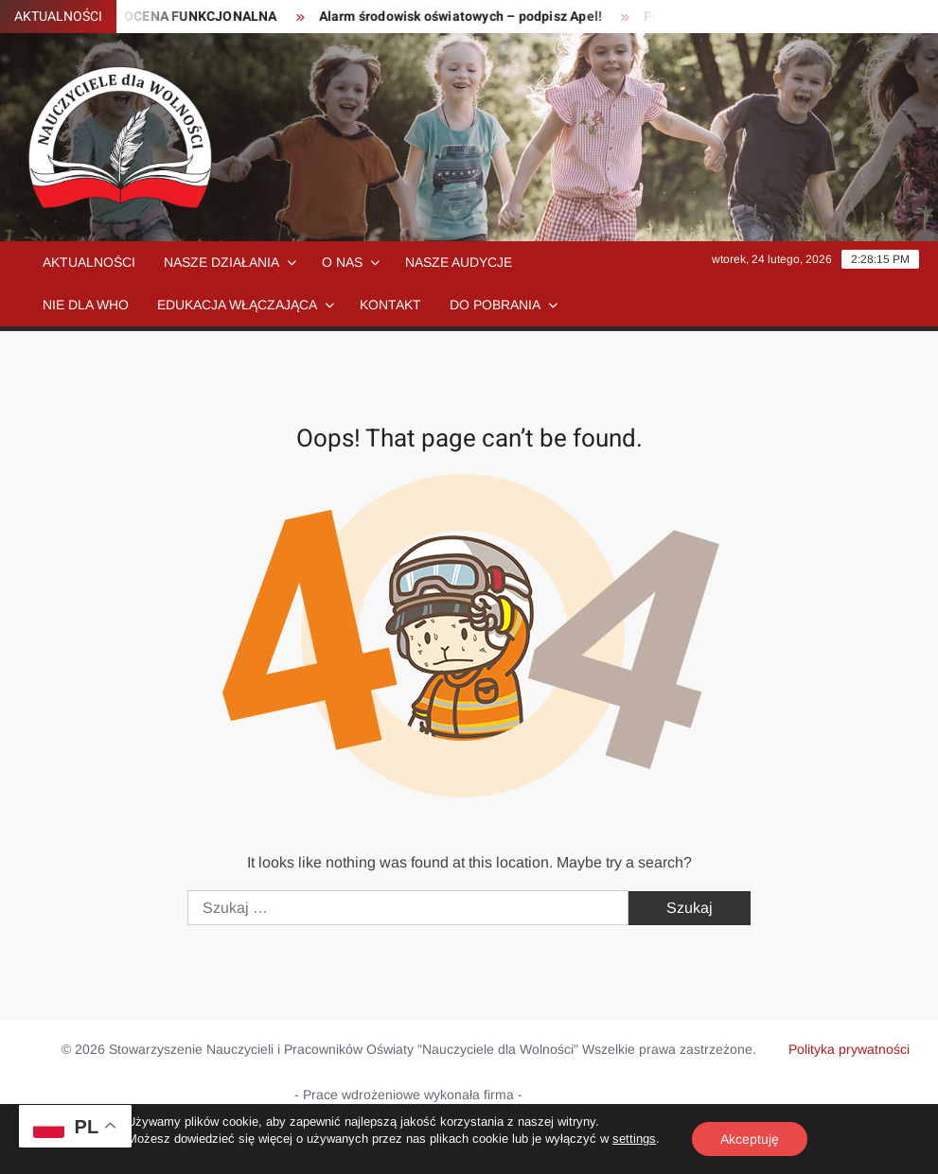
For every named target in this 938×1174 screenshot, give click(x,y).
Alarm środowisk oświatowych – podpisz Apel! (469, 16)
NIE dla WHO (86, 304)
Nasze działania (221, 262)
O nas (342, 262)
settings (634, 1138)
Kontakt (390, 304)
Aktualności (89, 262)
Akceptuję (749, 1139)
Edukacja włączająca (237, 304)
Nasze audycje (458, 262)
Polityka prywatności (849, 1049)
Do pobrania (495, 304)
